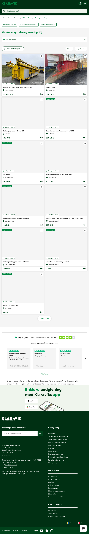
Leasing (51, 448)
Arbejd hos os (53, 513)
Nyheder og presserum (56, 516)
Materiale (24, 530)
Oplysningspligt (53, 485)
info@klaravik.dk (11, 465)
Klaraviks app (52, 451)
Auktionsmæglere (54, 445)
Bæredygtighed (53, 488)
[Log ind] (80, 3)
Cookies (51, 482)
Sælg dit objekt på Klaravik (57, 439)
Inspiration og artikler (56, 454)
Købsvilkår (52, 433)
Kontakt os (52, 510)
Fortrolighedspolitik (55, 479)
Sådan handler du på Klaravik (58, 436)
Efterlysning (52, 463)
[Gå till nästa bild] (85, 358)
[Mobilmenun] (85, 3)
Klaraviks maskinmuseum (57, 491)
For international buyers (56, 460)
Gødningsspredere (28, 24)
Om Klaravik (52, 476)
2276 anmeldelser (52, 343)
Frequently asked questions (58, 457)
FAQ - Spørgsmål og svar (57, 442)
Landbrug (17, 18)
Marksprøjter (9, 24)
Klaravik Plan (52, 494)
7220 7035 (11, 467)
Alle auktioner (7, 18)
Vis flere (44, 374)
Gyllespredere (48, 24)
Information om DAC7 (56, 497)
